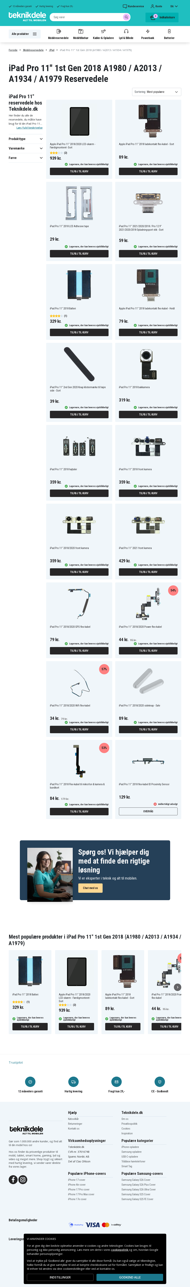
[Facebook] (13, 1179)
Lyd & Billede (126, 34)
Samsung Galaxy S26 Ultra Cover (139, 1189)
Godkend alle (130, 1277)
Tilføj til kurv (79, 171)
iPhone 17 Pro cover (78, 1189)
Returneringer (75, 1123)
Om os (125, 1118)
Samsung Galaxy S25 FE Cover (137, 1199)
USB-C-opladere (130, 1156)
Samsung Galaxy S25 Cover (136, 1194)
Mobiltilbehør (80, 34)
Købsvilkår (73, 1118)
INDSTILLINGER (60, 1277)
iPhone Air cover (77, 1184)
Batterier (169, 34)
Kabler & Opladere (103, 34)
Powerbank (147, 34)
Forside (13, 50)
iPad (51, 50)
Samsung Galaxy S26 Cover (136, 1179)
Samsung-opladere (132, 1151)
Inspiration (127, 1133)
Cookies (126, 1128)
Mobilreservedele (58, 34)
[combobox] (90, 17)
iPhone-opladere (130, 1146)
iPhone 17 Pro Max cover (81, 1194)
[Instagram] (22, 1179)
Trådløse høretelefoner (133, 1161)
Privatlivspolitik (129, 1123)
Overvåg (148, 811)
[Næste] (177, 987)
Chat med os (90, 888)
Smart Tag (127, 1166)
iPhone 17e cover (77, 1199)
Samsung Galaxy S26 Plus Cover (138, 1184)
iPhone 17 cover (76, 1179)
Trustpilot (16, 1062)
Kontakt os (73, 1128)
